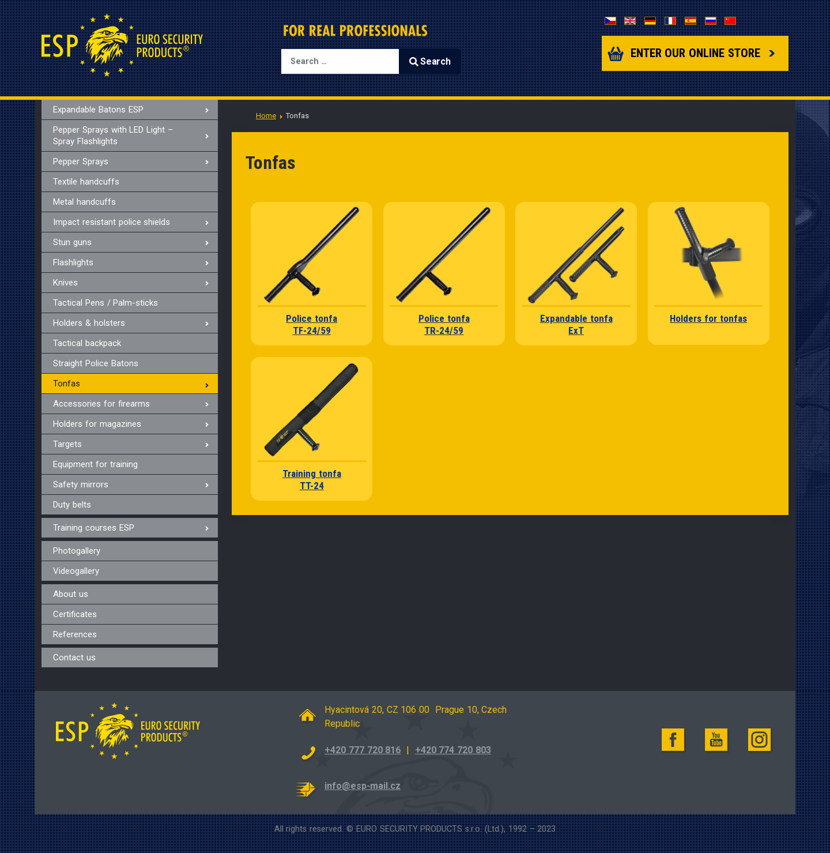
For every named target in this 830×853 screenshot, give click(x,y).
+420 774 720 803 (453, 750)
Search (430, 61)
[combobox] (340, 61)
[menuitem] (130, 110)
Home (266, 115)
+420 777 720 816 (363, 750)
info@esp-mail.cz (363, 785)
